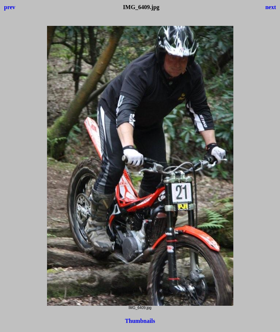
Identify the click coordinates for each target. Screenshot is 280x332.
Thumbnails (140, 321)
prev (9, 7)
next (270, 7)
